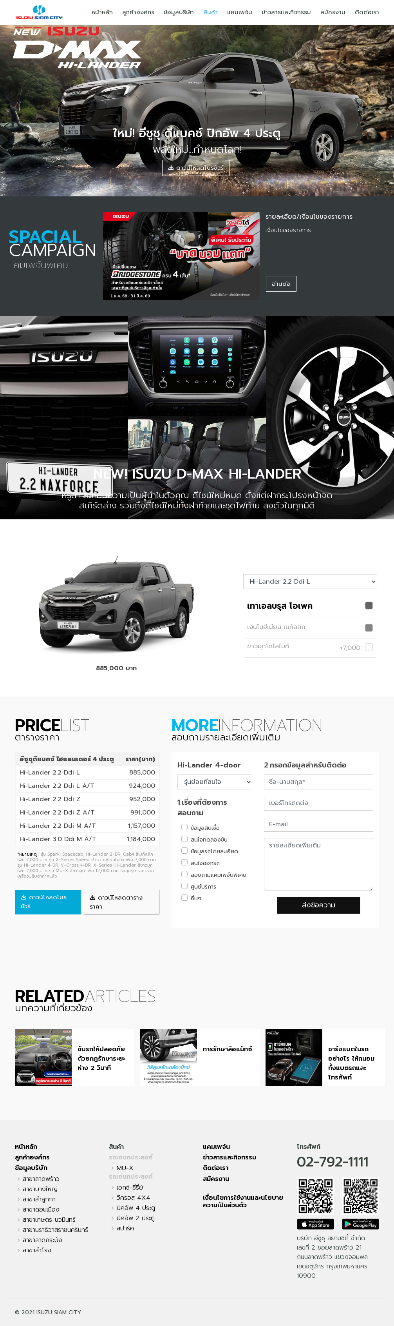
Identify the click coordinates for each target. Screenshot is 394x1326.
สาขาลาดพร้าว (41, 1179)
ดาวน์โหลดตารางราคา (116, 902)
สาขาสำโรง (37, 1250)
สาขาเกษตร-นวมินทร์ (49, 1220)
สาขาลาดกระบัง (42, 1240)
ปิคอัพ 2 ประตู (136, 1218)
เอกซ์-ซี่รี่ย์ (130, 1188)
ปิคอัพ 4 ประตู (136, 1208)
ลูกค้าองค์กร (138, 12)
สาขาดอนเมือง (41, 1209)
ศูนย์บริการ (203, 887)
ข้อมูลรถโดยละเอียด (214, 851)
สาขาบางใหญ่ (40, 1189)
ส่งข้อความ (318, 905)
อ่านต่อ (281, 283)
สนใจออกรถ (205, 863)
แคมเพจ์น (239, 12)
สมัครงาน (332, 12)
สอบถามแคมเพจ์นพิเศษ (219, 875)
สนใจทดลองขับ (209, 840)
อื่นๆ (196, 898)
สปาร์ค (125, 1228)
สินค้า (210, 12)
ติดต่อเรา (367, 12)
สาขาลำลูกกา (39, 1199)
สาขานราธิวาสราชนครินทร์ (55, 1230)
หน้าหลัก (102, 12)
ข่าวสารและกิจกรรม (286, 12)
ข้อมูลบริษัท (179, 12)
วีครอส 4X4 (133, 1198)
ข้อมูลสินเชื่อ (205, 828)
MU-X (125, 1168)
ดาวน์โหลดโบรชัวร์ (196, 167)
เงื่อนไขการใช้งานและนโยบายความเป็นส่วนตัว (243, 1201)
